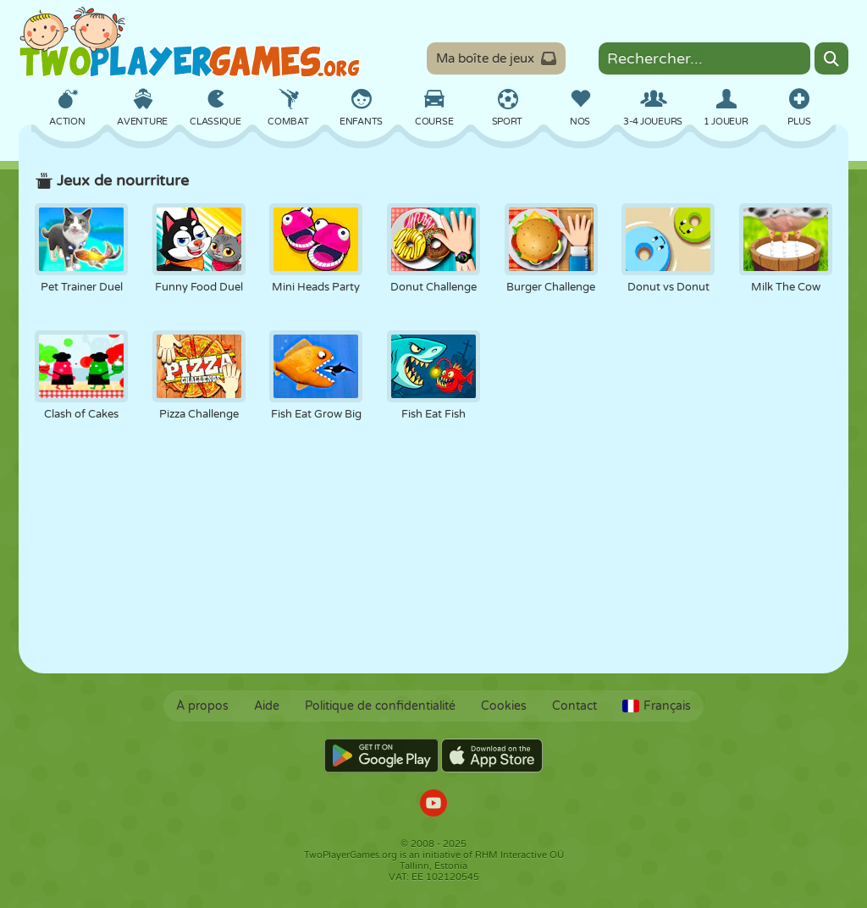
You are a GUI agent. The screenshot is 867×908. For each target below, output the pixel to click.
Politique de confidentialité (380, 706)
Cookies (504, 706)
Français (656, 706)
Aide (266, 706)
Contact (574, 706)
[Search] (831, 58)
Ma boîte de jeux (496, 58)
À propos (202, 706)
